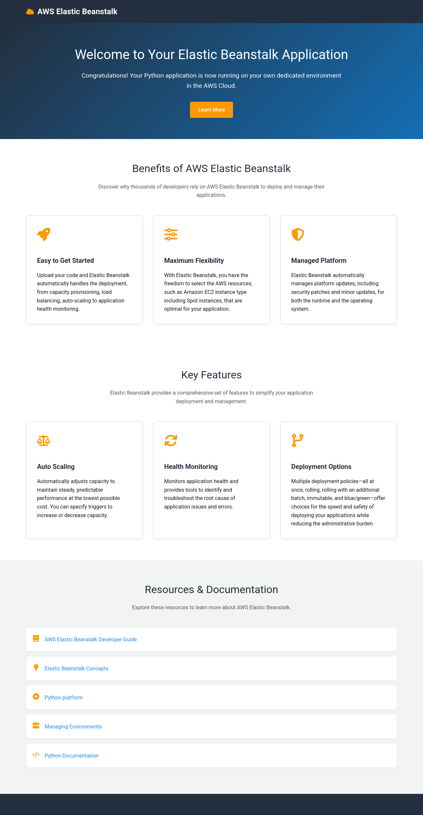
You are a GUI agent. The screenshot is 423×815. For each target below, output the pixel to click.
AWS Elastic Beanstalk (71, 11)
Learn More (211, 110)
